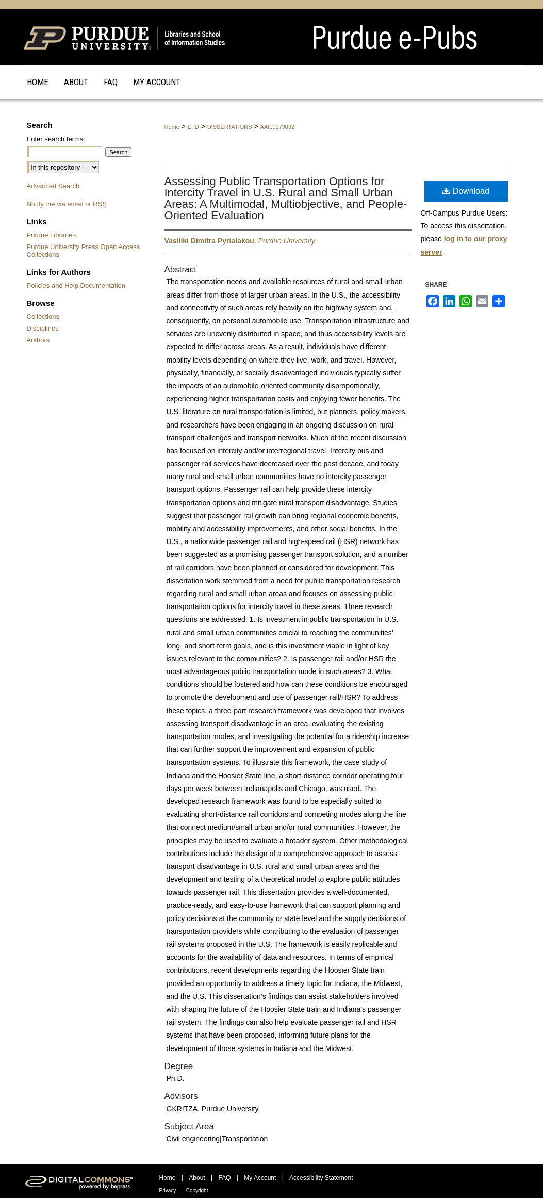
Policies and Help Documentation (76, 285)
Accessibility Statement (321, 1177)
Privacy (167, 1190)
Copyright (197, 1190)
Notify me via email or (67, 204)
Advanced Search (53, 186)
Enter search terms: (56, 139)
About (197, 1177)
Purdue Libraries (51, 235)
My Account (260, 1177)
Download (465, 191)
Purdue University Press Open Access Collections (83, 250)
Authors (38, 340)
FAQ (224, 1177)
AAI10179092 (277, 127)
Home (171, 127)
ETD (193, 127)
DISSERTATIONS (229, 127)
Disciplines (43, 328)
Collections (43, 316)
